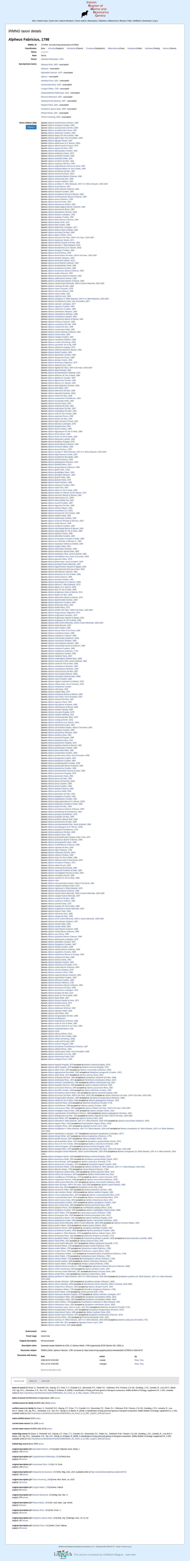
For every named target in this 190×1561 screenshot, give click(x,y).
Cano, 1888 (60, 914)
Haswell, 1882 (62, 317)
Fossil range (31, 1336)
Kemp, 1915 (60, 740)
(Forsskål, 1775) (62, 965)
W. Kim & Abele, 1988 (63, 135)
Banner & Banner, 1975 (65, 597)
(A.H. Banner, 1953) (64, 143)
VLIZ (93, 1546)
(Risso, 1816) (96, 1123)
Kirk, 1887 (58, 488)
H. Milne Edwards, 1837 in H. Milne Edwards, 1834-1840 (78, 184)
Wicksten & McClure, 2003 (65, 521)
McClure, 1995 (61, 1085)
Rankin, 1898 (61, 204)
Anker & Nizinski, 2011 (65, 592)
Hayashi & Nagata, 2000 (67, 567)
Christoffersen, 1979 (62, 814)
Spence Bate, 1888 (53, 109)
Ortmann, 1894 (98, 1190)
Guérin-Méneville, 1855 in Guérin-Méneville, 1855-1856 (76, 283)
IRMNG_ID (32, 45)
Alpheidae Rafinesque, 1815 (52, 59)
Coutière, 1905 (61, 125)
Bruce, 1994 (59, 434)
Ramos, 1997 (60, 141)
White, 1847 (60, 158)
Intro (34, 21)
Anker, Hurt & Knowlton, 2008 (68, 755)
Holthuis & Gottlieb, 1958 (65, 544)
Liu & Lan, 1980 (62, 1054)
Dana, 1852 (62, 130)
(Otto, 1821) (97, 1215)
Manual (123, 21)
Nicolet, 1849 (61, 1156)
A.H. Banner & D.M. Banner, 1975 (67, 493)
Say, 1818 (61, 500)
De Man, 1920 (61, 161)
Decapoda (132, 48)
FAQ (129, 21)
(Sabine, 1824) (94, 1225)
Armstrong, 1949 (50, 117)
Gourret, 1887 (60, 1139)
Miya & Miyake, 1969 (63, 230)
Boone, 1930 (60, 1029)
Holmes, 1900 (62, 278)
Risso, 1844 (49, 105)
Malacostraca (113, 48)
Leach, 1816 (95, 1126)
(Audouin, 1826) (61, 393)
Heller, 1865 (61, 329)
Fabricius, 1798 (60, 199)
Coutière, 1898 (59, 225)
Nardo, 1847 (49, 113)
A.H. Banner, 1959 (62, 636)
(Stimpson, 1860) (107, 1098)
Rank (34, 55)
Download (147, 21)
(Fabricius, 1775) (63, 651)
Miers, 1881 (61, 750)
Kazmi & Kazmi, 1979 (63, 146)
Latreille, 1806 (61, 439)
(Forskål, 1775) (97, 1103)
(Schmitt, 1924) (62, 212)
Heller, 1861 (59, 294)
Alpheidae (149, 48)
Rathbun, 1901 (60, 181)
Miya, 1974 (59, 692)
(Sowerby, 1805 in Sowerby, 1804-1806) (108, 1284)
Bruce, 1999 (58, 934)
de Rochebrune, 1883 (65, 812)
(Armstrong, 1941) (62, 342)
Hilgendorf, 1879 (62, 363)
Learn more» (130, 1555)
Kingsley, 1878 (61, 347)
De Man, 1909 (63, 128)
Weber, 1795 (49, 89)
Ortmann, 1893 (62, 1088)
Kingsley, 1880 (61, 738)
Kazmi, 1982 (60, 1059)
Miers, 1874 (59, 465)
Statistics (103, 21)
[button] (82, 1346)
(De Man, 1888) (101, 1077)
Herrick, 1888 (60, 1228)
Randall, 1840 (59, 370)
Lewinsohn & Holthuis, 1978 (66, 681)
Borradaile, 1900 (63, 1072)
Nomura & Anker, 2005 (66, 166)
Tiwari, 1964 (59, 911)
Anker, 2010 (59, 202)
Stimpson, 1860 (61, 258)
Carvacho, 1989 (61, 322)
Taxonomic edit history (27, 1355)
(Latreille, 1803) (99, 1238)
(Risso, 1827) (100, 1080)
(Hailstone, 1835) (63, 638)
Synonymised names (28, 64)
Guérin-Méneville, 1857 (64, 564)
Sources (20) (19, 1381)
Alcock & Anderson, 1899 (66, 646)
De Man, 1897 (61, 171)
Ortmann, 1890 (63, 123)
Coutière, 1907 (98, 1228)
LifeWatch (137, 21)
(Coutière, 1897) (106, 1072)
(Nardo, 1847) (104, 1141)
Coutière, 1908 (61, 133)
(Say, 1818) (91, 1187)
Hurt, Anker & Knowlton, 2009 (68, 557)
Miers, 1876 (63, 717)
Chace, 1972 (61, 153)
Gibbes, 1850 (60, 447)
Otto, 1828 (60, 1215)
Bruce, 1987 (61, 209)
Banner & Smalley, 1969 (66, 954)
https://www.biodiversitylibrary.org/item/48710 (108, 1472)
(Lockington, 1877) (106, 1134)
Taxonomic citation (28, 1350)
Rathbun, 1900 (62, 340)
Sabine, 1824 (59, 1225)
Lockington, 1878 (61, 215)
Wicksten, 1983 (63, 666)
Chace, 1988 (61, 358)
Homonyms (92, 21)
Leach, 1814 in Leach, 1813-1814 (69, 1307)
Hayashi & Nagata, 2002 (66, 618)
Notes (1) (33, 1381)
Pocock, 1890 (59, 865)
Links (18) (45, 1381)
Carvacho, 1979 (60, 289)
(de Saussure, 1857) (62, 1174)
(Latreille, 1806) (138, 1238)
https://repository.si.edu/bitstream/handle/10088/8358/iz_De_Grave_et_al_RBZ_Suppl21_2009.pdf (58, 1393)
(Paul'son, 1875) (106, 1310)
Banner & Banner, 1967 (63, 921)
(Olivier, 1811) (60, 235)
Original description (28, 1341)
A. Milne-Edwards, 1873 (64, 585)
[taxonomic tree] (46, 1370)
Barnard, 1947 (59, 625)
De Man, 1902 (60, 148)
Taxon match (80, 21)
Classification (31, 48)
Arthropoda (71, 48)
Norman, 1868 (62, 1180)
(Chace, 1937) (61, 174)
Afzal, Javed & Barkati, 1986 (67, 554)
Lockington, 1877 (62, 227)
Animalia (51, 48)
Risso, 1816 (51, 85)
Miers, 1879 (60, 559)
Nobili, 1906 (61, 401)
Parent (34, 59)
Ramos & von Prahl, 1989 (65, 1026)
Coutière (59, 687)
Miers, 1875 (59, 607)
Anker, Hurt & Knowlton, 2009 (65, 138)
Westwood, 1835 (51, 97)
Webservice (113, 21)
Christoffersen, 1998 (63, 1083)
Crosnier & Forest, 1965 (64, 243)
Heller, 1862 (59, 926)
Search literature (67, 21)
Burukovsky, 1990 (62, 868)
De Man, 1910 (60, 993)
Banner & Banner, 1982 (63, 189)
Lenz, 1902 (59, 296)
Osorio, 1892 (62, 1312)
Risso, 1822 (61, 1236)
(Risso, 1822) (95, 1251)
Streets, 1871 (61, 240)
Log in (155, 21)
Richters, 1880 (62, 641)
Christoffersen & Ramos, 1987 (68, 1046)
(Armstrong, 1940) (61, 781)
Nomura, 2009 (60, 460)
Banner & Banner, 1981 (65, 319)
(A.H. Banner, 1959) (64, 582)
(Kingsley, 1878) (97, 1065)
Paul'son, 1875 (51, 73)
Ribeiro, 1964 (60, 508)
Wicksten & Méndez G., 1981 (64, 541)
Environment (31, 1331)
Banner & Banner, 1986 (63, 929)
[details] (100, 1393)
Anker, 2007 (61, 1057)
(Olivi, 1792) (59, 470)
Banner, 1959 (59, 523)
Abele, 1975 (59, 480)
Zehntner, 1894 (62, 1008)
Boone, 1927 (61, 1218)
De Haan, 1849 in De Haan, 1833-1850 (70, 610)
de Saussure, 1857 (53, 101)
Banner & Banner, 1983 (65, 176)
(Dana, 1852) (100, 1305)
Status (34, 52)
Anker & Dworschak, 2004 (65, 860)
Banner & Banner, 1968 (66, 281)
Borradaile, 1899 (63, 457)
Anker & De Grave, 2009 (64, 631)
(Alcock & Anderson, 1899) (111, 1266)
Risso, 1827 (61, 1080)
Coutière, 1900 (60, 429)
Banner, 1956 (60, 291)
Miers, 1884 (61, 472)
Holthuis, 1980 (61, 901)
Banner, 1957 (59, 186)
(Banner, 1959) (62, 674)
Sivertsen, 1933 (63, 462)
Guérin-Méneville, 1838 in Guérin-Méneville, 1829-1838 (75, 623)
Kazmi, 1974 (60, 1003)
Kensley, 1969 (60, 710)
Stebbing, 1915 (64, 373)
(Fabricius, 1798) (96, 1169)
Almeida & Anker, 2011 (64, 886)
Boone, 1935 (59, 253)
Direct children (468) (28, 123)
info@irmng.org (126, 1546)
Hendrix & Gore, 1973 (63, 1000)
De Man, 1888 (61, 286)
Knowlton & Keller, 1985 (65, 804)
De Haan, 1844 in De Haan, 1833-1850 (71, 238)
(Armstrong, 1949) (61, 1039)
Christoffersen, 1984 (64, 398)
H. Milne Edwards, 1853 (100, 1302)
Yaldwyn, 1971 (61, 863)
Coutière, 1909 (102, 1164)
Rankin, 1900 (61, 1167)
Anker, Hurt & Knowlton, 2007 (69, 301)
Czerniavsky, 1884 (61, 1269)
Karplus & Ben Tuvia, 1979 (69, 837)
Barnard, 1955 (60, 273)
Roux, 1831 (49, 81)
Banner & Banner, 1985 (62, 705)
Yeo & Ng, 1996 (62, 345)
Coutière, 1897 (61, 217)
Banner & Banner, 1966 (64, 350)
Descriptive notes (29, 1346)
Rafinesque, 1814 (55, 93)
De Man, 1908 (61, 232)
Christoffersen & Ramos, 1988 (69, 1113)
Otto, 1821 (58, 1322)
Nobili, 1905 (62, 266)
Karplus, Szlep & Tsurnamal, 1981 (70, 727)
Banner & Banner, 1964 (63, 220)
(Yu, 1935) (61, 498)
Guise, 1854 (58, 1070)
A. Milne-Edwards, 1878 (64, 245)
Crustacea (90, 48)
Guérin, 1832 (60, 360)
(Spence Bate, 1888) (65, 659)
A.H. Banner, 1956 (62, 383)
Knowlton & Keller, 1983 (66, 539)
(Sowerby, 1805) (60, 1284)
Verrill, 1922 (58, 222)
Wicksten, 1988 (63, 314)
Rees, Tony (139, 1360)
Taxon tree (53, 21)
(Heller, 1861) (100, 1297)
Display (31, 127)
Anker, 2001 (59, 426)
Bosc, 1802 (49, 65)
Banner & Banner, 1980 (64, 845)
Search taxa (43, 21)
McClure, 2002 (61, 164)
